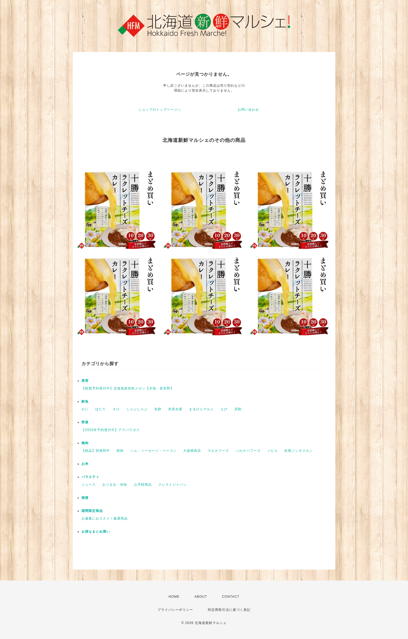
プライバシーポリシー (175, 610)
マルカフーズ (218, 451)
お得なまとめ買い (95, 532)
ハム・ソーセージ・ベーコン (153, 451)
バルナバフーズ (248, 451)
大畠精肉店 (192, 451)
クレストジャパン (172, 484)
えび (224, 409)
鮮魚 (85, 401)
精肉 (85, 443)
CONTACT (230, 597)
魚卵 (157, 409)
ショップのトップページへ (159, 110)
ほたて (100, 409)
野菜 (85, 422)
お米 (85, 464)
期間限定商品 (92, 511)
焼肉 (120, 451)
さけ (116, 409)
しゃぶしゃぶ (137, 409)
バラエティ (90, 477)
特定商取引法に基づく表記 (229, 610)
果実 (85, 381)
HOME (173, 597)
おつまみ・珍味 (114, 484)
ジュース (88, 484)
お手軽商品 (143, 484)
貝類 (237, 409)
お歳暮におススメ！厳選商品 (104, 518)
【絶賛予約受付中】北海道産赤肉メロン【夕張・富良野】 (127, 388)
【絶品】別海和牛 (95, 451)
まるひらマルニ (201, 409)
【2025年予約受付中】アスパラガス (110, 430)
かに (85, 409)
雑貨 (85, 498)
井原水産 (175, 409)
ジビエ (272, 451)
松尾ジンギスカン (298, 451)
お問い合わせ (248, 110)
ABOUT (200, 597)
